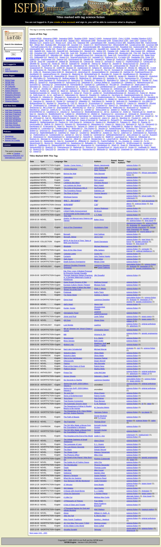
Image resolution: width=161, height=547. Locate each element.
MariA (63, 91)
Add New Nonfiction (13, 121)
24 (31, 51)
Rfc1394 (112, 84)
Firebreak (67, 292)
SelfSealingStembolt (114, 135)
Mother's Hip (69, 344)
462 (64, 40)
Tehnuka (97, 529)
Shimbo (141, 120)
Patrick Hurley (99, 396)
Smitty (125, 112)
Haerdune (37, 101)
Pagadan (111, 51)
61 (110, 45)
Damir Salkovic (104, 267)
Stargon (147, 89)
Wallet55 (37, 51)
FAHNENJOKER (132, 61)
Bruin (90, 107)
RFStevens (130, 128)
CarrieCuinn (148, 61)
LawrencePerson (50, 74)
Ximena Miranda (100, 177)
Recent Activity (11, 99)
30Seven (67, 208)
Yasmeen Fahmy (101, 412)
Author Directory (11, 88)
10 (128, 57)
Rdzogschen (88, 149)
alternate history (132, 218)
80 (55, 45)
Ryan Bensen (99, 401)
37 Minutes (68, 485)
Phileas (109, 59)
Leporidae (51, 61)
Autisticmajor (83, 68)
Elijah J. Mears (100, 289)
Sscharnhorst (82, 105)
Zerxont (33, 133)
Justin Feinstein (100, 481)
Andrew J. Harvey (101, 295)
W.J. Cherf (148, 139)
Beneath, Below (70, 237)
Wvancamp (131, 107)
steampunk (130, 530)
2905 (70, 38)
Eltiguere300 (57, 145)
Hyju (59, 141)
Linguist (33, 38)
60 (126, 45)
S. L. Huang (99, 444)
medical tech (144, 435)
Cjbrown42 (150, 124)
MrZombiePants (90, 74)
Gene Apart (68, 300)
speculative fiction (133, 264)
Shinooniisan (82, 124)
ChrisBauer (57, 47)
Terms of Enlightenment (73, 396)
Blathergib (77, 147)
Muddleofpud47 (55, 114)
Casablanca (51, 112)
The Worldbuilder (70, 465)
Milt (65, 334)
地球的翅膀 (68, 205)
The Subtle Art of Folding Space (76, 462)
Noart (59, 126)
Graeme (46, 43)
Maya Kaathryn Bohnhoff (100, 504)
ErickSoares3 (74, 59)
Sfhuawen (58, 97)
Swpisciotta (48, 141)
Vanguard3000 (35, 147)
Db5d (32, 145)
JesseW (115, 63)
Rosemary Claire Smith (51, 72)
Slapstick (131, 76)
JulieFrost (125, 133)
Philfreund (109, 57)
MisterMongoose (59, 118)
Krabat (66, 139)
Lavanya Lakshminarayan (100, 313)
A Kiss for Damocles (72, 493)
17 (31, 55)
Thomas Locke (100, 468)
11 (67, 57)
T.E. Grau (66, 110)
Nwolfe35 (113, 149)
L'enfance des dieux (72, 183)
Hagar (72, 133)
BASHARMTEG (36, 112)
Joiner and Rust (70, 316)
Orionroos (44, 130)
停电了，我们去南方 (72, 201)
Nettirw (99, 51)
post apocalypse (148, 201)
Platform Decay (70, 369)
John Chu (98, 462)
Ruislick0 (88, 80)
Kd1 (139, 124)
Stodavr (72, 40)
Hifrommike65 (118, 45)
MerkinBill (95, 133)
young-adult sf (145, 231)
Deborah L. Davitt (101, 376)
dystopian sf (145, 266)
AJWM (59, 68)
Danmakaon (84, 116)
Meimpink (130, 124)
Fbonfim (34, 99)
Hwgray (33, 91)
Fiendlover (134, 80)
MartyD (51, 57)
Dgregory (68, 124)
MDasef (119, 143)
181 (149, 40)
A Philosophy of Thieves (73, 501)
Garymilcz (46, 84)
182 (136, 40)
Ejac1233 (49, 149)
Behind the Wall (70, 174)
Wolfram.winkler (68, 78)
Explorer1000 (139, 47)
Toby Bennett (99, 174)
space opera (146, 316)
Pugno (59, 49)
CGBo (35, 72)
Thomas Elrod (99, 422)
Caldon (123, 51)
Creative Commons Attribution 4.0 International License (13, 155)
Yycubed (82, 133)
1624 (114, 38)
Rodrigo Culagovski (102, 459)
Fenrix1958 (122, 55)
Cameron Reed (100, 478)
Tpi (156, 116)
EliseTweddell (62, 107)
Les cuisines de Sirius (72, 185)
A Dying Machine (70, 169)
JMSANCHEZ (77, 107)
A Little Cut (68, 497)
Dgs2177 (46, 87)
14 (105, 55)
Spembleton (124, 105)
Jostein (62, 57)
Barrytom (70, 126)
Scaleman (115, 112)
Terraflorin (84, 53)
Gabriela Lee (99, 191)
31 (64, 49)
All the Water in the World (74, 526)
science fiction (132, 165)
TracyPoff (45, 66)
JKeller (66, 55)
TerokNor (78, 38)
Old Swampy (38, 70)
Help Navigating (11, 71)
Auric (72, 53)
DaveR (149, 112)
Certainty (67, 256)
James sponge (124, 99)
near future (146, 239)
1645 (99, 38)
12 (31, 57)
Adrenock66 (97, 116)
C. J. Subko (98, 491)
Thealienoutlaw (61, 128)
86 (142, 43)
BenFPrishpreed (101, 45)
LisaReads (142, 147)
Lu (149, 120)
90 (87, 43)
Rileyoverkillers (133, 59)
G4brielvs (46, 97)
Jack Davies (99, 488)
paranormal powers (134, 223)
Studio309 (153, 149)
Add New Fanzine (12, 117)
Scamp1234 (97, 53)
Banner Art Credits (12, 140)
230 (126, 40)
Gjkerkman (107, 68)
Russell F (153, 135)
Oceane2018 (35, 68)
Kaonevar (33, 66)
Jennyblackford (133, 89)
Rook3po (49, 45)
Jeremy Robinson (101, 208)
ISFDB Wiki (9, 82)
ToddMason (42, 145)
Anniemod (107, 38)
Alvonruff (58, 40)
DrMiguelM (38, 57)
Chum (43, 110)
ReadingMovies (135, 91)
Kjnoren (71, 76)
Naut (31, 114)
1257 (149, 38)
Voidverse (68, 473)
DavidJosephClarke (132, 95)
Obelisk (94, 114)
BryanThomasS (129, 63)
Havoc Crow (72, 49)
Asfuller (48, 49)
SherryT (112, 105)
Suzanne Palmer (101, 358)
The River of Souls (71, 193)
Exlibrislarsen (138, 133)
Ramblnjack (34, 126)
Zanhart (68, 135)
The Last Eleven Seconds (74, 447)
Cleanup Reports (12, 101)
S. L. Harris (98, 338)
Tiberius (94, 63)
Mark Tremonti (100, 170)
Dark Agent (68, 259)
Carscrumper (46, 59)
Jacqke (121, 76)
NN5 (63, 63)
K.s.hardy (122, 57)
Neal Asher (98, 259)
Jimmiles (44, 89)
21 (81, 51)
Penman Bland (66, 105)
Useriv (104, 118)
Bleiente (123, 139)
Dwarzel (60, 59)
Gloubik (84, 63)
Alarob (97, 61)
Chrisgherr (38, 53)
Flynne (86, 93)
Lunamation (46, 128)
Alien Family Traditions (73, 519)
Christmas (130, 486)
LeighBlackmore (106, 87)
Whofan (131, 68)
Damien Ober (99, 473)
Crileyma (87, 61)
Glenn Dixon (99, 441)
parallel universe (149, 218)
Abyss (66, 513)
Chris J (121, 38)
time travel (149, 220)
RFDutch (149, 130)
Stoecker (69, 68)
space (132, 460)
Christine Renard (101, 183)
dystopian (133, 225)
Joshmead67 (128, 120)
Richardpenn (122, 97)
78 (68, 45)
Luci (144, 135)
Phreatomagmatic (105, 143)
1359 (127, 38)
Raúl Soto (98, 197)
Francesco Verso (113, 116)
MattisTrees (117, 107)
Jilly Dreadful (99, 275)
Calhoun (104, 95)
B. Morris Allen (100, 516)
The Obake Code (70, 452)
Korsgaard (116, 70)
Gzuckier (74, 45)
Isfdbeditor (83, 101)
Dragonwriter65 (58, 130)
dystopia (133, 266)
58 (143, 45)
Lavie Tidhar (99, 316)
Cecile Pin (98, 254)
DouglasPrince (103, 147)
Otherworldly (69, 361)
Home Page (10, 80)
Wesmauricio (86, 145)
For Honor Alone (70, 295)
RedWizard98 (39, 55)
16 (61, 55)
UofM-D (33, 59)
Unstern (136, 141)
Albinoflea (55, 55)
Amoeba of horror (115, 43)
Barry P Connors (141, 126)
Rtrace (58, 43)
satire (153, 420)
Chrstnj (54, 93)
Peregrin (119, 103)
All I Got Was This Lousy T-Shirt (76, 523)
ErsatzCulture (117, 40)
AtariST (53, 91)
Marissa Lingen (100, 523)
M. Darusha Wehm (101, 407)
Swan (110, 55)
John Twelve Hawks (102, 256)
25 (132, 49)
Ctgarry (108, 124)
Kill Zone (67, 320)
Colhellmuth (34, 76)
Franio (142, 93)
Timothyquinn (38, 105)
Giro (77, 135)
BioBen (127, 126)
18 (67, 53)
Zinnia (97, 70)
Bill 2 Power (48, 107)
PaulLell (119, 59)
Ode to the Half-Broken (73, 358)
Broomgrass (145, 114)
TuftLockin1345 (137, 97)
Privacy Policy (10, 138)
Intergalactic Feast (71, 313)
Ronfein (43, 91)
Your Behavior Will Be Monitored (77, 481)
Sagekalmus (76, 143)
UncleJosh (153, 76)
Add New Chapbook (13, 112)
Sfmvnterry (34, 87)
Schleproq (87, 122)
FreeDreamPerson (142, 72)
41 (130, 47)
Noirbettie (111, 78)
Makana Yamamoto (102, 452)
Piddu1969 (115, 126)
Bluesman (34, 116)
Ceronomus (119, 114)
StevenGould (35, 143)
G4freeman (118, 89)
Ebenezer (81, 43)
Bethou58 (138, 99)
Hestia (54, 63)
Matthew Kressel (101, 282)
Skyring (47, 143)
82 (31, 45)
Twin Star (67, 470)
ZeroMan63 (34, 74)
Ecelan (142, 76)
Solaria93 (73, 63)
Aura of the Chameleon (73, 227)
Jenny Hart (98, 237)
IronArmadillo (35, 124)
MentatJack (144, 74)
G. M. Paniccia (100, 404)
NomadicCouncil (108, 47)
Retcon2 (46, 76)
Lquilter (96, 93)
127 (39, 43)
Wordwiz (50, 103)
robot (149, 404)
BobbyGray (84, 78)
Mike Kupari (99, 470)
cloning (129, 268)
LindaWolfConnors (81, 55)
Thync (81, 76)
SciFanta (108, 61)
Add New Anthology (13, 110)
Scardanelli (69, 141)
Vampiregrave (130, 78)
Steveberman (79, 66)
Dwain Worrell (99, 361)
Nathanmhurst (126, 130)
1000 (41, 40)
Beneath (67, 234)
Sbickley (99, 80)
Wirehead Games (71, 197)
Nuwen (119, 61)
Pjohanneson (62, 80)
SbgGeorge (34, 107)
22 (66, 51)
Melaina (111, 53)
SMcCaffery (38, 78)
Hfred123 (51, 53)
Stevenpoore (38, 137)
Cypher (66, 180)
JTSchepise (145, 78)
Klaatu (139, 130)
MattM (108, 137)
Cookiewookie (55, 135)
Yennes (75, 70)
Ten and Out (69, 393)
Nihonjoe (33, 43)
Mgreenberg (96, 124)
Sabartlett (33, 128)
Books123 (37, 149)
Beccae (82, 103)
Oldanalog (58, 120)
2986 (55, 38)
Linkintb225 (151, 99)
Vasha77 (92, 38)
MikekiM (33, 122)
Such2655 (34, 84)
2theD (113, 145)
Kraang (86, 45)
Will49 (141, 70)
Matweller (94, 91)
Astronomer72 (71, 82)
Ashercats (99, 55)
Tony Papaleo (69, 116)
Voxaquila (108, 103)
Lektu (144, 118)
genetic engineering (144, 268)
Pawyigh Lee (137, 112)
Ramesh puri (73, 99)
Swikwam (73, 91)
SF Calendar (10, 86)
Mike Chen (98, 455)
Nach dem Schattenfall (73, 349)
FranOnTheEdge (107, 141)
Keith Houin (38, 95)
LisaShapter (122, 87)
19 (117, 51)
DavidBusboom (129, 74)
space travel (146, 483)
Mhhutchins (152, 49)
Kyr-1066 (146, 101)
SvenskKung (73, 130)
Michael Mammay (101, 246)
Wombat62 (111, 122)
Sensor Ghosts (70, 376)
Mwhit (153, 147)
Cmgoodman (129, 70)
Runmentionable (89, 47)
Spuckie (101, 128)
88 (124, 43)
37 (155, 47)
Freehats (88, 84)
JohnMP (128, 116)
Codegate (52, 105)
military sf (130, 321)
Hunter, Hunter (69, 308)
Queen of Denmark (87, 120)
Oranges (64, 74)
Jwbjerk (62, 61)
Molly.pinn (120, 101)
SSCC (69, 43)
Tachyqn (81, 126)
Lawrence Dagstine (102, 265)
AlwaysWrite (59, 76)
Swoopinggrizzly (87, 97)
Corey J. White (100, 345)
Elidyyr (55, 89)
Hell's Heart (68, 304)
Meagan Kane (99, 285)
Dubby (49, 51)
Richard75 (115, 120)
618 (51, 40)
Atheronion (102, 126)
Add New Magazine (13, 119)
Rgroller (145, 80)
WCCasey (62, 45)
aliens (128, 204)
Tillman (37, 45)
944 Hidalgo (68, 488)
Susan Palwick (100, 475)
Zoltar (147, 57)
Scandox (97, 137)
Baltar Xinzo (150, 55)
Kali (46, 118)
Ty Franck (102, 418)
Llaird (85, 139)
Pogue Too (68, 373)
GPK (35, 89)
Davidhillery (133, 101)
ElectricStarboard (55, 137)
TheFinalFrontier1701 (39, 47)
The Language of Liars (73, 444)
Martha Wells (99, 369)
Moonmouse (69, 338)
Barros (82, 95)
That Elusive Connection (73, 401)
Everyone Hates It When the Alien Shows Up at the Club (77, 288)
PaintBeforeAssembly (38, 93)
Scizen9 (41, 82)
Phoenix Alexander (101, 465)
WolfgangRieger (36, 103)
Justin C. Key (99, 436)
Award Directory (11, 91)
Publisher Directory (12, 93)
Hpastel (77, 110)
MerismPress (136, 110)
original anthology (149, 324)
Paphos (67, 363)
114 (63, 43)
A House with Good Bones (74, 491)
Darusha (41, 114)
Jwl (105, 112)
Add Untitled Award (12, 127)
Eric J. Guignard (98, 105)
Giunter (59, 101)
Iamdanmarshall (72, 137)
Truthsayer (34, 120)
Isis (54, 66)
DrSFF (138, 116)
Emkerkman (70, 87)
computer (145, 249)
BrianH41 (49, 147)
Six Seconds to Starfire (73, 380)
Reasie (132, 66)
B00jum (105, 63)
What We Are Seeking (72, 478)
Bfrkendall (76, 128)
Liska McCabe (100, 373)
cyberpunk (130, 198)
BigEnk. (48, 124)
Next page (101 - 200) (38, 533)
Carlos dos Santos (140, 105)
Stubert (32, 130)
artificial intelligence (144, 251)
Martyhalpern (71, 145)
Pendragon (105, 89)
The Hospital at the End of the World (78, 436)
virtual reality (147, 196)
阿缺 (96, 201)
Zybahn (86, 130)
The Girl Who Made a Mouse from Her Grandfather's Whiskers (77, 426)
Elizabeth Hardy (133, 43)
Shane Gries (99, 320)
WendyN (87, 51)
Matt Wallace (99, 509)
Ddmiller (87, 59)
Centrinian (98, 135)
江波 (96, 205)
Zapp (132, 40)
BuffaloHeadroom (47, 122)
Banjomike (45, 99)
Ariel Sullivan (99, 234)
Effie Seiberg (99, 250)
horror (128, 242)
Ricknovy (89, 147)
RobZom (33, 139)
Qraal (123, 145)
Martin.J (119, 124)
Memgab (44, 139)
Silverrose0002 (61, 143)
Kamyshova (76, 112)
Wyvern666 (119, 91)
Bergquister (135, 139)
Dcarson (44, 63)
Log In (7, 69)
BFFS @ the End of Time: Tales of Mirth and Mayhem (77, 242)
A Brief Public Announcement (75, 211)
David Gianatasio (45, 80)
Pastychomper (151, 43)
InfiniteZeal (142, 137)
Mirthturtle (101, 149)
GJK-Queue (74, 122)
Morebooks (123, 53)
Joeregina (63, 38)
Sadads (114, 110)
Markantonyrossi (143, 82)
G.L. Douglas (124, 141)
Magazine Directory (13, 95)
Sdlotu (122, 80)
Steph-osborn (140, 84)
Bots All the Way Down (73, 250)
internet (129, 251)
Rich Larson (99, 180)
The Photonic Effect (71, 455)
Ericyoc (147, 95)
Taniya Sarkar (101, 110)
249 (108, 40)
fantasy (129, 244)
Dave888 (101, 49)
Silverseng (69, 72)
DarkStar (127, 72)
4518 (39, 38)
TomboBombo (52, 78)
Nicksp (131, 137)
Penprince (48, 68)
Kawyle (73, 118)
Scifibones (34, 40)
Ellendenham (134, 145)
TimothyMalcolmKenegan (113, 93)
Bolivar (44, 116)
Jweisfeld (141, 103)
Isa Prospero (99, 188)
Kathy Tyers (99, 292)
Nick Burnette (99, 363)
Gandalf (146, 143)
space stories (135, 381)
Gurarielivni (116, 82)
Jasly (113, 118)
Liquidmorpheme (69, 89)
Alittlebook (151, 51)
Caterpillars (68, 177)
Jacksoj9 (138, 49)
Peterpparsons (63, 147)
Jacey (32, 80)
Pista (84, 91)
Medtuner (120, 68)
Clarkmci (143, 40)
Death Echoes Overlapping (74, 262)
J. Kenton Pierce (100, 493)
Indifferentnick (139, 149)
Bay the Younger (149, 53)
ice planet (145, 412)
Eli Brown (98, 211)
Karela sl (99, 122)
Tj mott (153, 68)
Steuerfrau (62, 103)
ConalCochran (135, 45)
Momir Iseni (71, 120)
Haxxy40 (86, 137)
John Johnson (132, 135)
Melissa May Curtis (101, 497)
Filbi (151, 47)
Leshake (87, 110)
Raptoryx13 (106, 114)
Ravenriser (152, 133)
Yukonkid (98, 59)
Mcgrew (152, 93)
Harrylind (33, 110)
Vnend (36, 151)
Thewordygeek (60, 84)
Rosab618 (124, 47)
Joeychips (61, 149)
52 (64, 47)
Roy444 (153, 103)
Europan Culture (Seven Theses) (77, 285)
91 (74, 43)
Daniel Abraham (100, 416)
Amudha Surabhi (70, 529)
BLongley (105, 74)
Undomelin (125, 149)
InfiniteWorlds (81, 114)
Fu (145, 141)
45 (117, 47)
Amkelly (86, 135)
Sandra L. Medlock (101, 519)
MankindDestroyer (92, 112)
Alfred (76, 139)
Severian (150, 128)
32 (42, 49)
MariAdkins (111, 80)
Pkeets (64, 70)
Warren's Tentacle (71, 475)
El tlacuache (48, 126)
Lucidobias (65, 93)
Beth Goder (98, 341)
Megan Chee (99, 262)
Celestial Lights (70, 254)
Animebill (96, 57)
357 (77, 40)
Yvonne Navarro (100, 193)
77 (80, 45)
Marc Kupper (136, 51)
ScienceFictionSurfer (78, 57)
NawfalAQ (126, 49)
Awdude (109, 101)
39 (146, 47)
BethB (111, 76)
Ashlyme (92, 66)
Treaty (66, 468)
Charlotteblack (101, 145)
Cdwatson (129, 82)
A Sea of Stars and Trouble (74, 505)
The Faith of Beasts (71, 417)
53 (50, 47)
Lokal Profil (111, 139)
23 (54, 51)
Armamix (46, 120)
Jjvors (40, 61)
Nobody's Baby (70, 353)
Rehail (123, 110)
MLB (47, 40)
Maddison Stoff (100, 343)
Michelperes (98, 78)
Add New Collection (13, 114)
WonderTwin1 (96, 139)
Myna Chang (99, 393)
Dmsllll (82, 87)
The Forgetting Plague (72, 191)
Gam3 (82, 118)
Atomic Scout (118, 147)
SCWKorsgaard (133, 143)
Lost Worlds (68, 325)
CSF (72, 103)
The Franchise (69, 422)
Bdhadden (89, 143)
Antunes (63, 112)
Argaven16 (86, 70)
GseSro (93, 141)
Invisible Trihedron (138, 38)
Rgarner (144, 122)
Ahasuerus (47, 38)
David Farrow (99, 447)
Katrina (58, 124)
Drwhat (91, 76)
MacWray (123, 118)
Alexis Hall (98, 304)
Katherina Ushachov (88, 89)
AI (142, 404)
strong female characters (136, 227)
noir (138, 348)
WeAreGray (104, 66)
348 (93, 40)
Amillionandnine (102, 107)
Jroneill (148, 116)
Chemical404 (35, 49)
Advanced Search (13, 58)
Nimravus (136, 55)
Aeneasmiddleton (99, 72)
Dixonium (152, 70)
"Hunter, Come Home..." (73, 165)
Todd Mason (97, 101)
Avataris (106, 133)
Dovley (131, 147)
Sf (120, 78)
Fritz (135, 53)
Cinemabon (114, 72)
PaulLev (62, 122)
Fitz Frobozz (59, 99)
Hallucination (70, 95)
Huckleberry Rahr (101, 227)
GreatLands (71, 97)
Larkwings (94, 118)
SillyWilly (33, 63)
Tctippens (124, 122)
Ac (48, 95)
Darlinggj (103, 120)
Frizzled (135, 118)
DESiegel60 (148, 59)
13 (129, 55)
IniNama (95, 68)
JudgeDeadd (87, 49)
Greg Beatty (99, 485)
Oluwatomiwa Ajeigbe (99, 308)
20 (104, 51)
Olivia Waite (99, 353)
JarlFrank (57, 95)
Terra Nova (68, 398)
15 (92, 55)
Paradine (92, 95)
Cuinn (146, 145)
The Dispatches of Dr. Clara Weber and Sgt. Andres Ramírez (78, 412)
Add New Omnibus (12, 125)
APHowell (37, 118)
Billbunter (142, 68)
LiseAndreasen (97, 43)
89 (105, 43)
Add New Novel (11, 123)
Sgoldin (113, 49)
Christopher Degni (101, 330)
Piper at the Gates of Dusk (74, 366)
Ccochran (150, 45)
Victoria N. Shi (100, 334)
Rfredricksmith (110, 130)
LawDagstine (72, 47)
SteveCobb (64, 66)
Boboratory (75, 80)
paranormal (145, 225)
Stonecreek (101, 40)
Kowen (116, 74)
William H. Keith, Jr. (102, 513)
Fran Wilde (98, 501)
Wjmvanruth (86, 40)
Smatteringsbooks (105, 97)
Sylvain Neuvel (100, 450)
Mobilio (111, 99)
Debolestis (86, 82)
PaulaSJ (92, 87)
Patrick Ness (99, 366)
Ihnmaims (132, 93)
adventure (134, 326)
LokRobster (100, 84)
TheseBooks (126, 84)
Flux (106, 70)
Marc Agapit (99, 185)
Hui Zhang (116, 95)
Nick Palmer (99, 398)
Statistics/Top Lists (12, 97)
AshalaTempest (115, 128)
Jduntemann (74, 61)
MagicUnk (76, 74)
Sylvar (76, 93)
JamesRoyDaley (149, 87)
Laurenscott (119, 137)
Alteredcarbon (98, 99)
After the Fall (69, 516)
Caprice (130, 103)
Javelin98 (135, 87)
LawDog (97, 325)
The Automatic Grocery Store (75, 404)
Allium (134, 122)
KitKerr (91, 126)
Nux (115, 133)
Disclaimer (9, 136)
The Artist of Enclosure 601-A (75, 188)
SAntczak (132, 114)
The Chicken (89, 128)
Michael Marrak (100, 349)
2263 (85, 38)
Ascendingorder (55, 82)
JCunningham (94, 103)
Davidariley (135, 57)
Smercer (143, 63)
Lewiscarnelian (120, 66)
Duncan (101, 76)
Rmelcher (56, 139)
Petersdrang (53, 70)
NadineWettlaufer (47, 133)
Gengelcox (74, 149)
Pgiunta (143, 66)
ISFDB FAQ (10, 84)
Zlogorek (57, 87)
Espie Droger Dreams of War (75, 282)
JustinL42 (54, 110)
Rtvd (141, 128)
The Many (68, 450)
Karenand (71, 101)
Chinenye (55, 116)
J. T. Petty (98, 215)
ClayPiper (62, 133)
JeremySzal (83, 72)
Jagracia (49, 101)
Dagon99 (60, 51)
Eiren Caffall (99, 526)
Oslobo (85, 99)
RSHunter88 (75, 84)
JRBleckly (82, 141)
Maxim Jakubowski (101, 165)
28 (118, 49)
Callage (68, 114)
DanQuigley (74, 51)
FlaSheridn (34, 97)
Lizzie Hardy (34, 141)
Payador (143, 107)
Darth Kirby (106, 91)
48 (80, 47)
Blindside (67, 246)
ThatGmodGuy (39, 135)
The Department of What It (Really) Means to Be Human (78, 407)
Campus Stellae (100, 82)
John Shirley (99, 168)
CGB (31, 61)
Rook (63, 53)
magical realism (148, 509)
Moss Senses (69, 341)
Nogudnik (151, 97)
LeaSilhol (97, 130)
